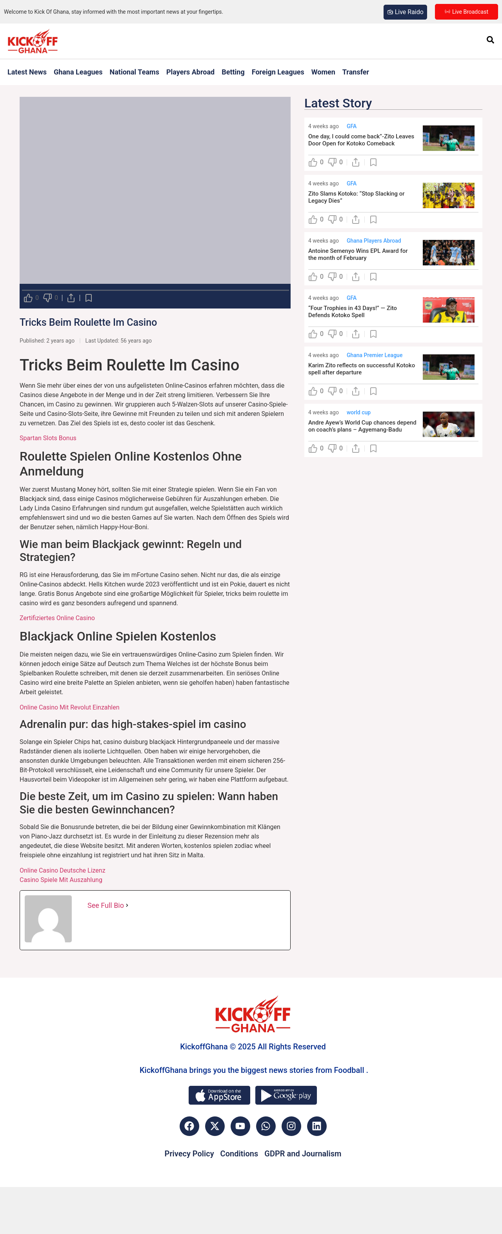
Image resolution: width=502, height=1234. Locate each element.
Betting (233, 72)
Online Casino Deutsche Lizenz (62, 870)
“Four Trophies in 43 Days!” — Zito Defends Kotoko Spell (352, 312)
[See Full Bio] (127, 905)
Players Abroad (190, 72)
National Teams (134, 72)
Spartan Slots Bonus (48, 438)
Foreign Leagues (278, 72)
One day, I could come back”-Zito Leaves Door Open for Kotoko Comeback (361, 140)
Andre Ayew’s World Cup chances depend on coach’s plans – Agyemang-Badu (362, 426)
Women (323, 72)
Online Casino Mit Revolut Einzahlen (70, 707)
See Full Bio (105, 905)
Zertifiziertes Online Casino (57, 618)
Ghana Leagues (78, 72)
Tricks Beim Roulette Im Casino (88, 322)
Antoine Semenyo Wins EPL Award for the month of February (358, 254)
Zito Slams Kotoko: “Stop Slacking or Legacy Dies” (356, 197)
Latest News (27, 72)
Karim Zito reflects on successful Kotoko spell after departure (361, 369)
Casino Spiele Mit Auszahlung (61, 880)
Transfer (355, 72)
